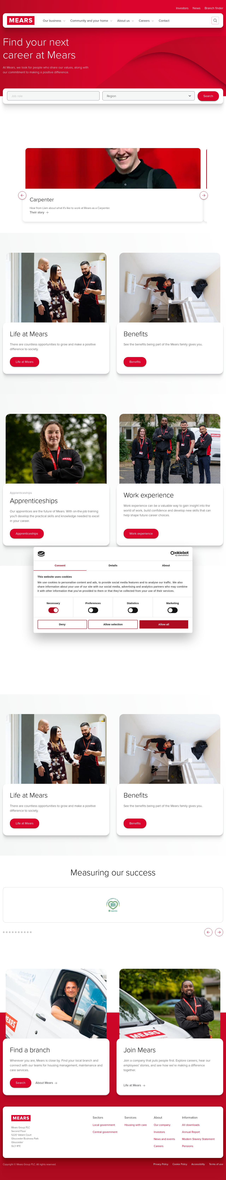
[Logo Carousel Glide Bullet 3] (10, 932)
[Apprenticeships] (27, 534)
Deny (62, 624)
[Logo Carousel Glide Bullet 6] (19, 932)
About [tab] (166, 565)
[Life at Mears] (24, 362)
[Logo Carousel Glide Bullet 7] (22, 932)
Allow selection (113, 624)
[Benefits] (135, 362)
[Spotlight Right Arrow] (204, 195)
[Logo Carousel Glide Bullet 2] (7, 932)
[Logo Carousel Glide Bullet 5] (16, 932)
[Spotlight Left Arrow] (22, 195)
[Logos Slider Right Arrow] (219, 932)
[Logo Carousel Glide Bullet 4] (13, 932)
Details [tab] (113, 565)
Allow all (163, 624)
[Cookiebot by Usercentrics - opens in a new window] (173, 553)
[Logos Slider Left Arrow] (208, 932)
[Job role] (53, 96)
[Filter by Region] (148, 96)
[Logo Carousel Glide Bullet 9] (28, 932)
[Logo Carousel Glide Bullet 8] (25, 932)
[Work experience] (141, 534)
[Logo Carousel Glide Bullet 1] (4, 932)
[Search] (208, 96)
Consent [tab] (60, 565)
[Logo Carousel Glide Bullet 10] (31, 932)
